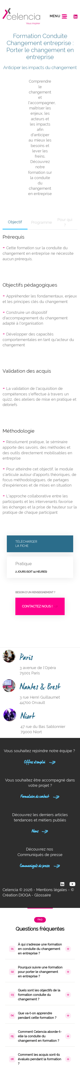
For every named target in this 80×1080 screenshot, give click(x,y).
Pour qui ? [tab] (64, 222)
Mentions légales (51, 889)
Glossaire (42, 895)
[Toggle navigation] (58, 16)
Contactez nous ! (40, 606)
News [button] (40, 830)
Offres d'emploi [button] (40, 761)
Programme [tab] (41, 222)
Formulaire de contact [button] (40, 796)
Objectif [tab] (15, 222)
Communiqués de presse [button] (40, 865)
